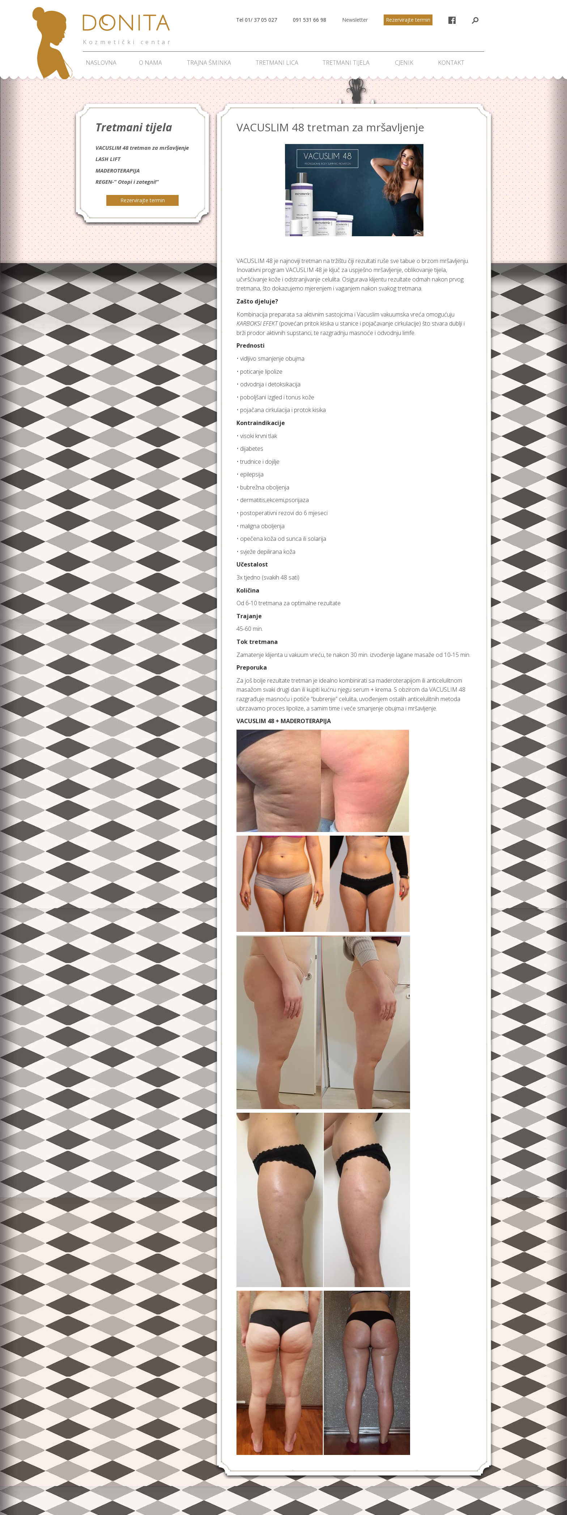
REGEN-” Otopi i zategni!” (127, 181)
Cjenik (404, 63)
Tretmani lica (277, 63)
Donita (128, 27)
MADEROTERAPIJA (117, 170)
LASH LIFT (107, 158)
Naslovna (101, 63)
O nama (150, 63)
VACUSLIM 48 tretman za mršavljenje (142, 147)
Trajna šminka (209, 63)
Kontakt (451, 63)
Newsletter (355, 19)
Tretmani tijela (346, 63)
